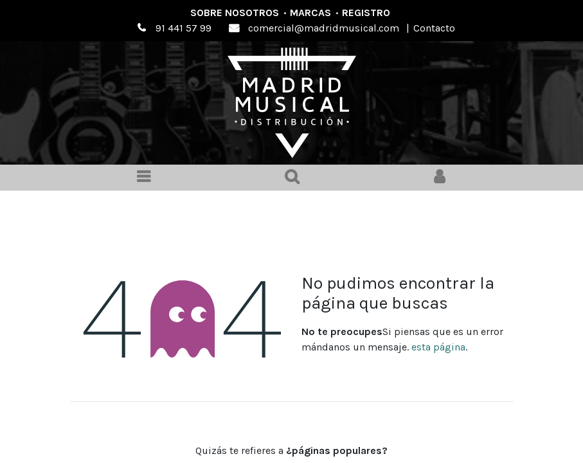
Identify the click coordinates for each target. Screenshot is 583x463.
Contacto (434, 28)
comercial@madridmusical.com (323, 28)
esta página (438, 347)
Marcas (310, 12)
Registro (366, 12)
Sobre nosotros (234, 12)
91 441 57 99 (183, 28)
